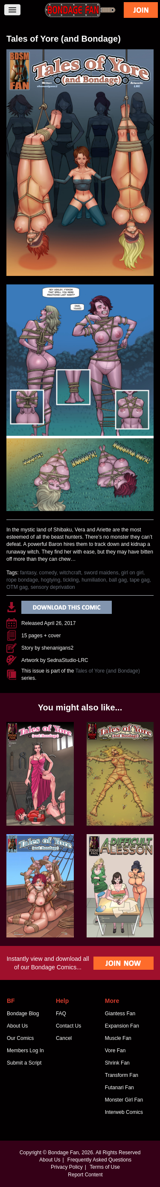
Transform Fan (121, 1075)
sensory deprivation (53, 587)
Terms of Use (105, 1167)
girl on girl (132, 573)
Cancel (64, 1038)
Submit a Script (24, 1063)
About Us (17, 1026)
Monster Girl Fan (124, 1100)
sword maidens (101, 573)
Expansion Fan (122, 1026)
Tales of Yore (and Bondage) (108, 671)
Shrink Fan (117, 1063)
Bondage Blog (23, 1014)
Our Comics (20, 1038)
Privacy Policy (67, 1167)
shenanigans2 (57, 648)
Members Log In (25, 1051)
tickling (71, 580)
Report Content (85, 1175)
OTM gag (17, 587)
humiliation (93, 580)
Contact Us (68, 1026)
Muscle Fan (118, 1038)
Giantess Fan (120, 1014)
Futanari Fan (119, 1087)
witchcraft (70, 573)
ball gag (118, 580)
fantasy (28, 573)
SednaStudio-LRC (67, 660)
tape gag (140, 580)
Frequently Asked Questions (99, 1160)
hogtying (50, 580)
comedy (48, 573)
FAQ (61, 1014)
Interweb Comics (124, 1112)
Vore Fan (115, 1051)
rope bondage (22, 580)
